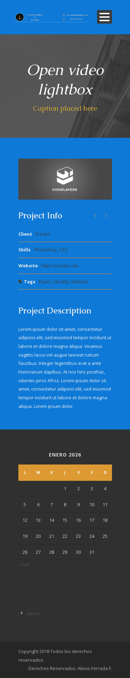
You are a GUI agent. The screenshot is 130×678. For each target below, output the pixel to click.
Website (79, 281)
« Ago (24, 564)
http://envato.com (60, 265)
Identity (61, 281)
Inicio (33, 613)
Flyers (45, 281)
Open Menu (104, 17)
